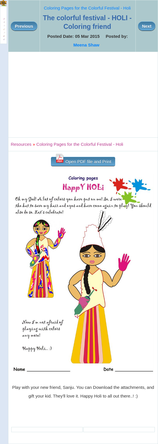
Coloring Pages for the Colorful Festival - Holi (87, 7)
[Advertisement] (83, 94)
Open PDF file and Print (83, 160)
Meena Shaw (86, 44)
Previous (24, 26)
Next (147, 26)
